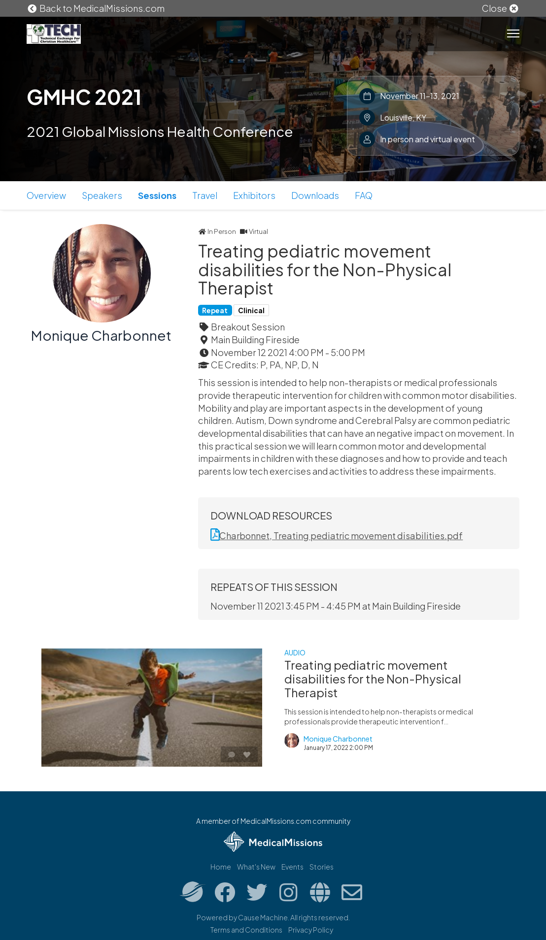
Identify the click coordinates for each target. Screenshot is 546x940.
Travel (204, 195)
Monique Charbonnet (101, 335)
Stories (321, 866)
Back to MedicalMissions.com (96, 8)
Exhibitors (254, 195)
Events (292, 866)
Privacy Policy (310, 929)
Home (220, 866)
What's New (256, 866)
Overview (46, 195)
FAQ (364, 195)
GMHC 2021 (84, 96)
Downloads (315, 195)
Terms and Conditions (246, 929)
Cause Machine (263, 917)
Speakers (102, 195)
